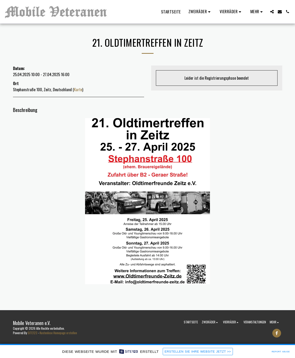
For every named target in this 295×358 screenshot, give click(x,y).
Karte (78, 89)
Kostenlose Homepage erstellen (58, 332)
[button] (200, 12)
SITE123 (32, 332)
